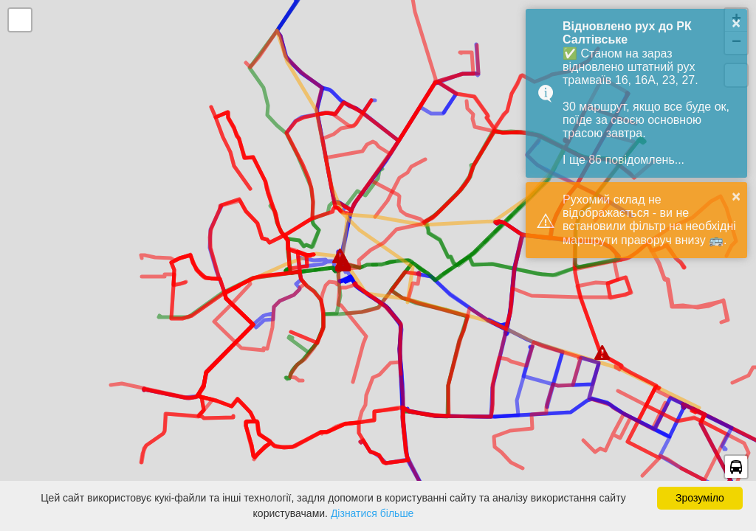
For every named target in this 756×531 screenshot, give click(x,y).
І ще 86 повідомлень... (623, 159)
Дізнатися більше (372, 513)
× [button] (736, 22)
